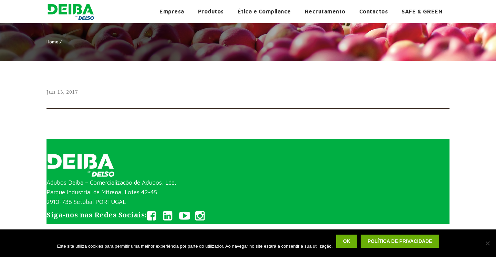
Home (52, 41)
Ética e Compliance (264, 11)
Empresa (171, 11)
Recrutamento (325, 11)
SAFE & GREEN (422, 11)
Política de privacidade (400, 241)
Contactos (373, 11)
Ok (346, 241)
